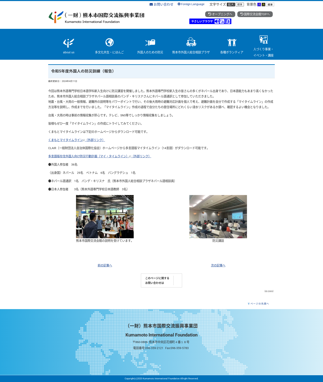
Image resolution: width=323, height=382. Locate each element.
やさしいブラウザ (202, 21)
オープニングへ (220, 14)
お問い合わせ (161, 4)
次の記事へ (218, 265)
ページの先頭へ (259, 303)
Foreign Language (191, 4)
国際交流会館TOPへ (255, 14)
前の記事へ (105, 265)
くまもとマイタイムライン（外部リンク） (76, 140)
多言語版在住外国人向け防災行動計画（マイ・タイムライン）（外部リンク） (99, 156)
